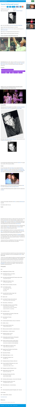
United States (20, 25)
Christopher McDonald (19, 10)
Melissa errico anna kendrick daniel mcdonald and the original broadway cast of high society (13, 71)
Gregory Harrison (16, 186)
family (5, 221)
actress (8, 226)
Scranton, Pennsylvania (14, 25)
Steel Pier (19, 162)
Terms (6, 405)
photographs (3, 263)
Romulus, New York (8, 108)
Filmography (15, 72)
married (19, 226)
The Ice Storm (12, 28)
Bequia (18, 170)
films (4, 140)
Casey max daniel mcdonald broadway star (7, 69)
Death (11, 72)
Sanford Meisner (8, 170)
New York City (18, 223)
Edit (7, 6)
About (2, 405)
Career (8, 72)
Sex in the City (6, 64)
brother (7, 139)
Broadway (17, 64)
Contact (3, 189)
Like (10, 6)
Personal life (3, 72)
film (14, 201)
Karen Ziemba (10, 186)
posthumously (22, 201)
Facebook (19, 234)
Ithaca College (19, 108)
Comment (13, 6)
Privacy (8, 405)
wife (15, 221)
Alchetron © (15, 405)
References (20, 72)
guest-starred (3, 63)
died (20, 254)
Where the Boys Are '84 (6, 28)
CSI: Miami (14, 63)
